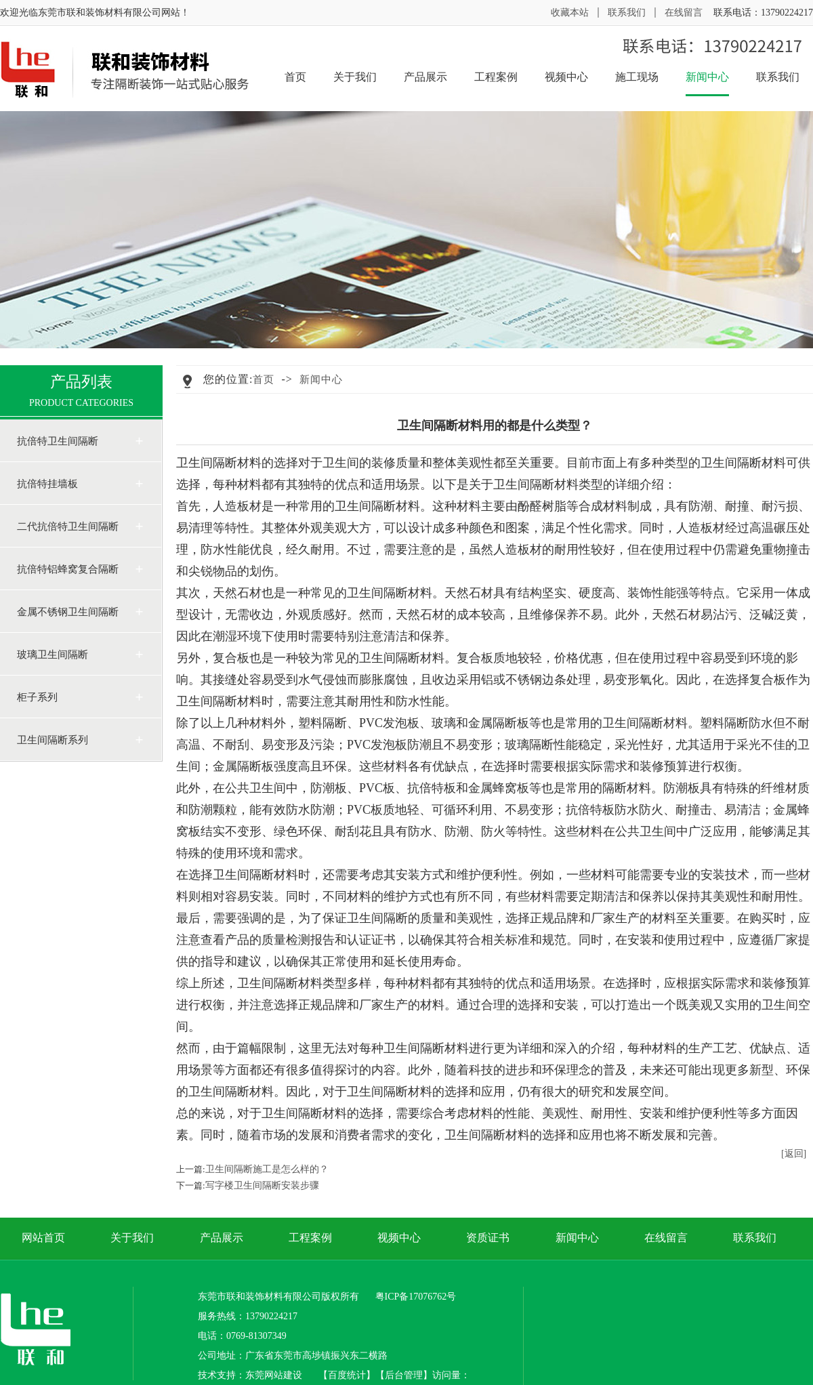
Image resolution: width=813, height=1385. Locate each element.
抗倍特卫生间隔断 (57, 441)
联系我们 (627, 12)
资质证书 (487, 1237)
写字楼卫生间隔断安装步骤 (262, 1185)
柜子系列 (37, 697)
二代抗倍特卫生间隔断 (68, 526)
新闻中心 (707, 82)
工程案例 (496, 77)
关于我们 (355, 77)
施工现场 (637, 77)
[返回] (793, 1154)
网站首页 (43, 1237)
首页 (295, 77)
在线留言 (684, 12)
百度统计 (347, 1375)
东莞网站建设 (273, 1375)
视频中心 (566, 77)
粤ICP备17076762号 (416, 1296)
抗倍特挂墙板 (47, 483)
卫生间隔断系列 (52, 740)
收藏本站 (570, 12)
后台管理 (404, 1375)
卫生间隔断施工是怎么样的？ (267, 1169)
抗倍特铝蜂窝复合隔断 (68, 569)
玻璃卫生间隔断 (52, 654)
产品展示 (425, 77)
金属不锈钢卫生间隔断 (68, 611)
